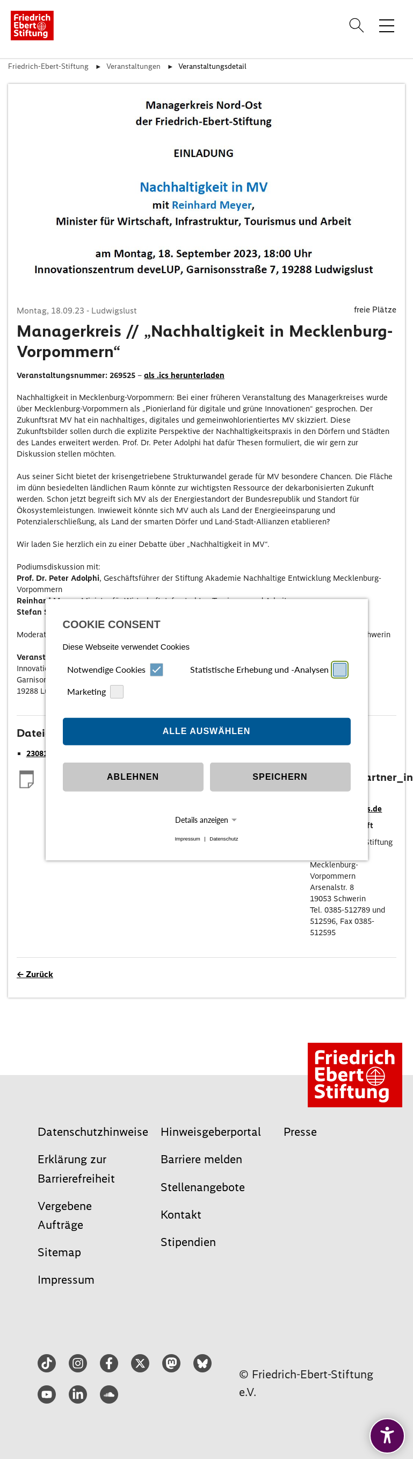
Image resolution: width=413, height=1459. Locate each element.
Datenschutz (223, 839)
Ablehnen (133, 776)
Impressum (187, 839)
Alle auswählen (207, 731)
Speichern (279, 776)
